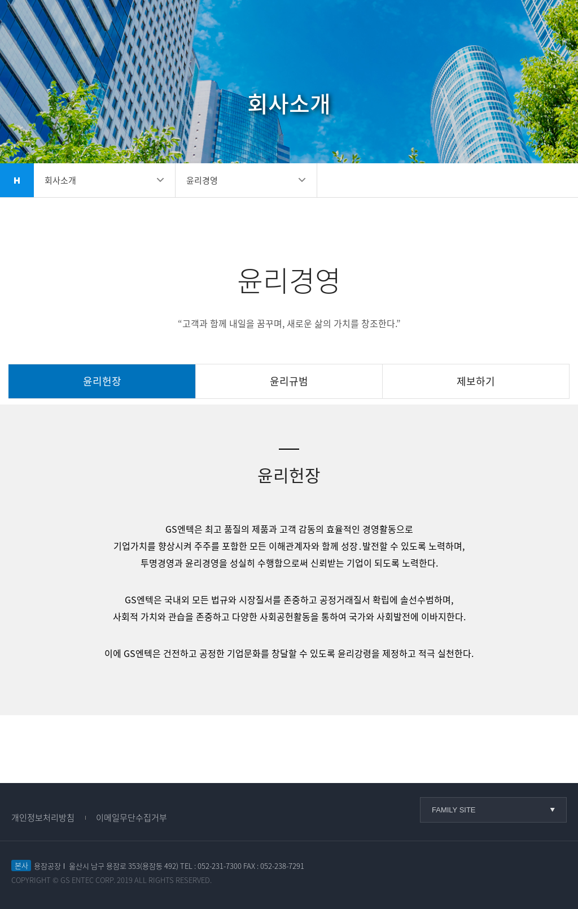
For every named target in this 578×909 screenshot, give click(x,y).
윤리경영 (202, 180)
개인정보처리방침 (43, 817)
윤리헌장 (102, 381)
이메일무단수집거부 (131, 817)
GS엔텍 (68, 28)
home (17, 180)
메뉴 (549, 27)
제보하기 (476, 381)
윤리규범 (289, 381)
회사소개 (60, 180)
